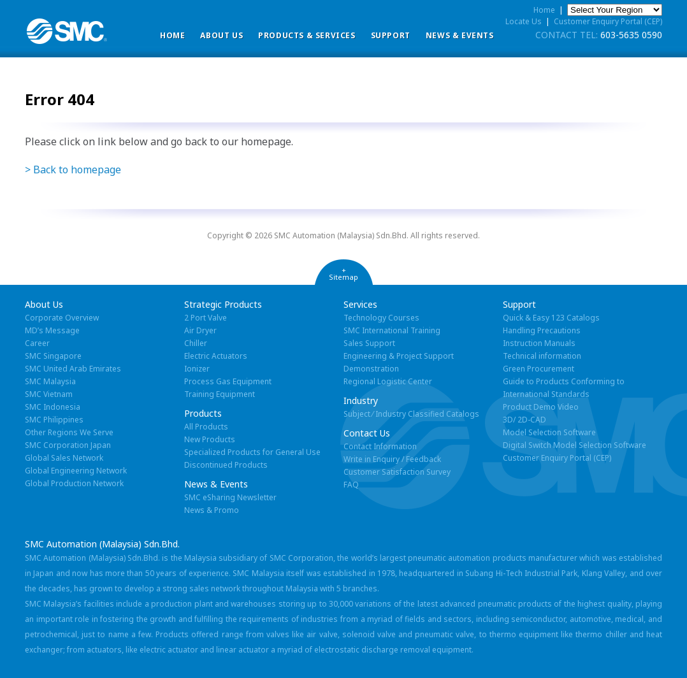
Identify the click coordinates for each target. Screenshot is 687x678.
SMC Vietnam (49, 394)
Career (37, 343)
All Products (206, 426)
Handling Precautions (542, 330)
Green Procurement (538, 368)
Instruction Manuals (539, 343)
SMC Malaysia (50, 381)
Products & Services (306, 35)
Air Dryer (200, 330)
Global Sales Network (64, 457)
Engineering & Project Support (399, 355)
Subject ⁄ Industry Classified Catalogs (411, 413)
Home (172, 35)
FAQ (351, 484)
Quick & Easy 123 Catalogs (551, 317)
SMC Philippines (54, 419)
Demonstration (371, 368)
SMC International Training (392, 330)
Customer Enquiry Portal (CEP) (608, 21)
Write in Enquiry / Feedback (392, 459)
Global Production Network (74, 483)
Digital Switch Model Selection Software (574, 445)
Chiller (195, 343)
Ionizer (197, 368)
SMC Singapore (53, 355)
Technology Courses (381, 317)
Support (390, 35)
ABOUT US (221, 35)
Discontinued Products (226, 464)
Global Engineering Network (76, 470)
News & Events (460, 35)
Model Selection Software (549, 432)
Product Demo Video (541, 406)
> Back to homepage (73, 169)
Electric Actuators (215, 355)
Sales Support (369, 343)
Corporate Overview (62, 317)
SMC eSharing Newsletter (230, 497)
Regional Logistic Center (388, 381)
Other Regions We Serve (69, 432)
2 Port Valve (205, 317)
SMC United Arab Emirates (73, 368)
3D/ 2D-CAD (524, 419)
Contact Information (380, 446)
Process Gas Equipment (227, 381)
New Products (209, 439)
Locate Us (523, 21)
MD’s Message (52, 330)
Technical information (542, 355)
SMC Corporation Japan (68, 445)
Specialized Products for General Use (252, 452)
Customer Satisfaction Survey (397, 471)
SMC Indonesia (52, 406)
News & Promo (211, 510)
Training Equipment (219, 394)
